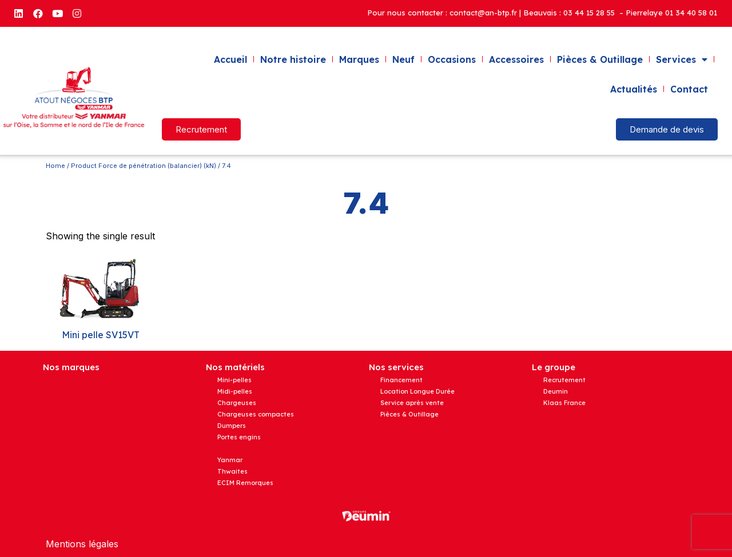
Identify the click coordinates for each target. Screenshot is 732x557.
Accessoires (516, 59)
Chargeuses (236, 403)
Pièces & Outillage (600, 59)
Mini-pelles (234, 380)
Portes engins (239, 437)
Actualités (633, 89)
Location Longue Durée (417, 391)
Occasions (452, 59)
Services (681, 59)
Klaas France (564, 403)
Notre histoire (293, 59)
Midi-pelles (234, 391)
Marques (359, 59)
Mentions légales (82, 544)
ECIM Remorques (245, 483)
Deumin (555, 391)
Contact (689, 89)
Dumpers (231, 426)
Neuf (403, 59)
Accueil (230, 59)
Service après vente (412, 403)
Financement (401, 380)
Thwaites (232, 471)
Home (55, 166)
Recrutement (564, 380)
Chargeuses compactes (255, 414)
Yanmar (229, 460)
